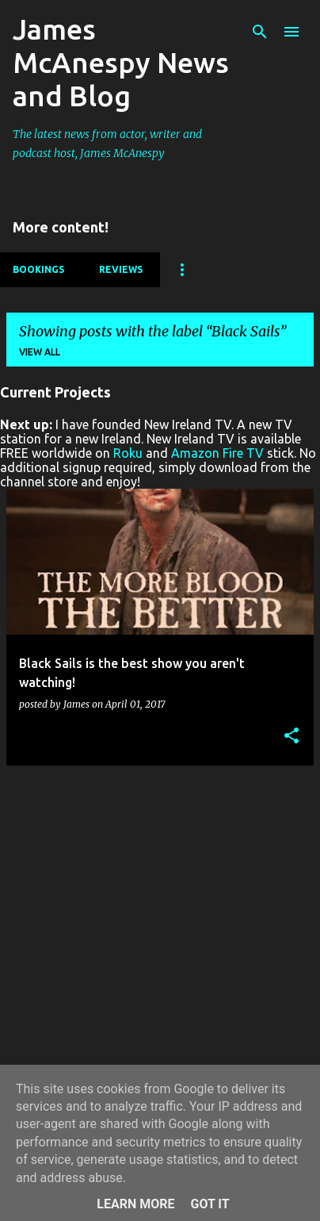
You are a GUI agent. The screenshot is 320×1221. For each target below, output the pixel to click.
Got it (209, 1203)
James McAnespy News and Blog (121, 62)
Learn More (135, 1203)
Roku (128, 453)
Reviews (121, 269)
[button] (291, 736)
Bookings (38, 269)
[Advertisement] (160, 938)
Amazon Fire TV (217, 453)
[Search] (259, 32)
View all (39, 352)
